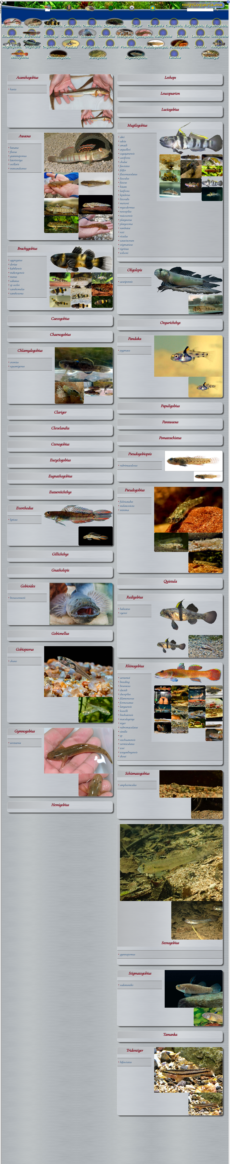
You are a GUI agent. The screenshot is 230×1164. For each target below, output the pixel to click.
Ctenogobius (60, 444)
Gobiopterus (24, 649)
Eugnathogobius (60, 476)
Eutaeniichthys (60, 492)
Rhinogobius (134, 666)
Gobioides (27, 586)
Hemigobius (60, 805)
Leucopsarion (170, 93)
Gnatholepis (60, 570)
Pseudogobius (134, 490)
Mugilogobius (137, 125)
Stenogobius (170, 943)
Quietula (170, 581)
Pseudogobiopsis (139, 454)
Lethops (170, 77)
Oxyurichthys (170, 322)
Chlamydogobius (29, 350)
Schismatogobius (137, 773)
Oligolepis (134, 270)
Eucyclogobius (60, 460)
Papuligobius (170, 406)
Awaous (24, 136)
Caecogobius (60, 318)
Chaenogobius (60, 334)
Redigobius (134, 597)
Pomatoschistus (170, 438)
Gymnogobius (24, 731)
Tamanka (170, 1034)
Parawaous (170, 422)
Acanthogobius (27, 77)
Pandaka (134, 338)
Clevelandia (60, 428)
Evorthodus (24, 508)
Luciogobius (170, 109)
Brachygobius (27, 248)
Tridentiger (134, 1050)
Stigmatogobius (139, 973)
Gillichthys (60, 554)
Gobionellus (60, 633)
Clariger (60, 412)
